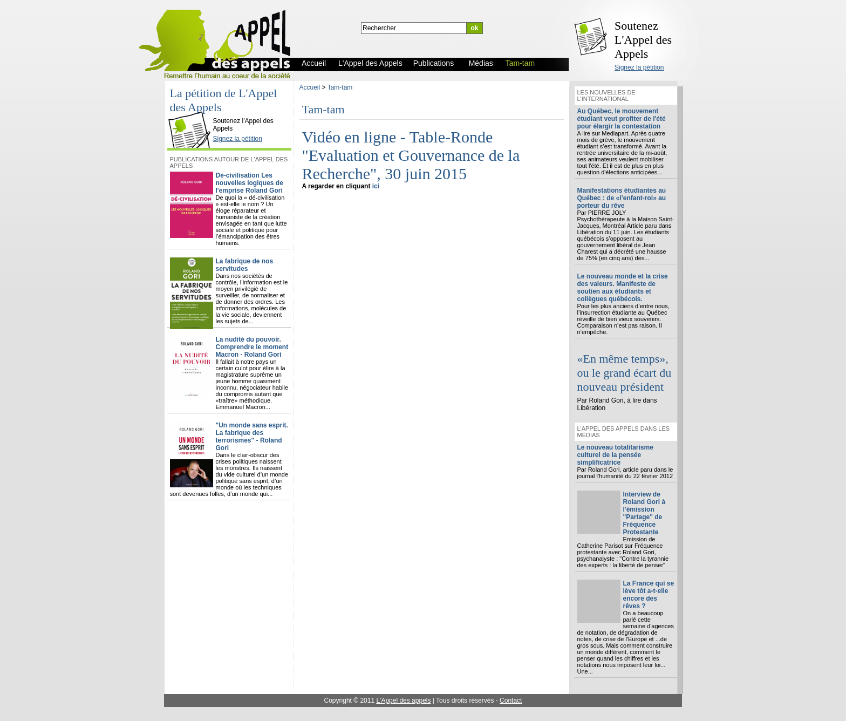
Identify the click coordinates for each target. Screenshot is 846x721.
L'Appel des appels (403, 700)
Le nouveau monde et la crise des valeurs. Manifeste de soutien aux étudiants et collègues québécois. (622, 288)
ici (375, 186)
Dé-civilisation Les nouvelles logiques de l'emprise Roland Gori (249, 183)
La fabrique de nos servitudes (245, 265)
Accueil (309, 87)
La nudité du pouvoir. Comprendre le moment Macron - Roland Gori (252, 347)
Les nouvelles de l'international (606, 95)
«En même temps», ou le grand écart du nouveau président (624, 372)
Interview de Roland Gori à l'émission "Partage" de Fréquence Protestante (644, 513)
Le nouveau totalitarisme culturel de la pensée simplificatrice (615, 455)
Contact (511, 700)
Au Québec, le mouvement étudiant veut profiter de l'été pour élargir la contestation (621, 118)
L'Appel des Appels (191, 111)
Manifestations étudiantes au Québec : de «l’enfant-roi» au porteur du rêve (621, 198)
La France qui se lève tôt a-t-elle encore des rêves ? (648, 595)
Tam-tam (340, 87)
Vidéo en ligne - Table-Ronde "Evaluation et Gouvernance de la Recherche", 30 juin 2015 (411, 155)
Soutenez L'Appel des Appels (643, 39)
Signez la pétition (639, 67)
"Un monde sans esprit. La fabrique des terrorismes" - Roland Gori (252, 436)
